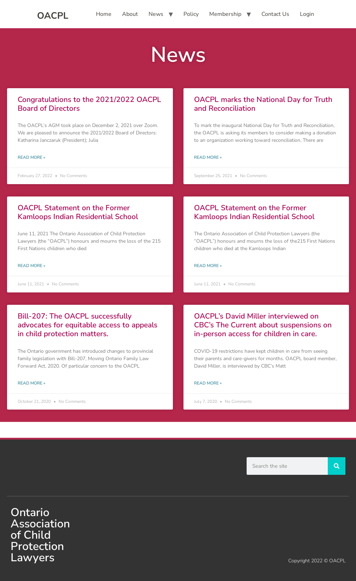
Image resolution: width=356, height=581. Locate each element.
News (156, 14)
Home (103, 14)
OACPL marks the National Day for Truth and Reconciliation (263, 104)
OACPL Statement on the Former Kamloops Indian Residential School (78, 212)
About (130, 14)
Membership (225, 14)
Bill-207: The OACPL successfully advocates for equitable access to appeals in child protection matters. (87, 325)
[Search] (336, 466)
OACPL (52, 16)
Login (307, 14)
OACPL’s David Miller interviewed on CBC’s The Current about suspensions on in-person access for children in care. (263, 325)
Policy (191, 14)
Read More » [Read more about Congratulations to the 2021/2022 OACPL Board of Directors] (31, 157)
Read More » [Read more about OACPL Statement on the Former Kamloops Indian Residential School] (31, 265)
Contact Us (275, 14)
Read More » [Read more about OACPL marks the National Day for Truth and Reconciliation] (208, 157)
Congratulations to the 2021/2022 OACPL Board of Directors (89, 104)
